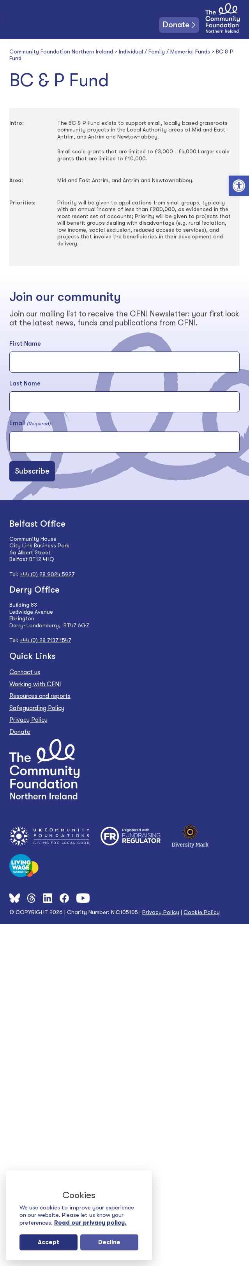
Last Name (25, 383)
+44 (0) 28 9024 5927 (47, 574)
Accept (48, 1242)
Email (30, 423)
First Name (25, 343)
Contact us (24, 672)
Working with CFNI (35, 684)
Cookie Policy (202, 912)
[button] (239, 186)
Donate (176, 24)
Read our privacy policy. (90, 1222)
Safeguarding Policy (36, 708)
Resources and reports (40, 696)
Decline (109, 1242)
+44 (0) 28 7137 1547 (45, 640)
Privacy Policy (28, 719)
